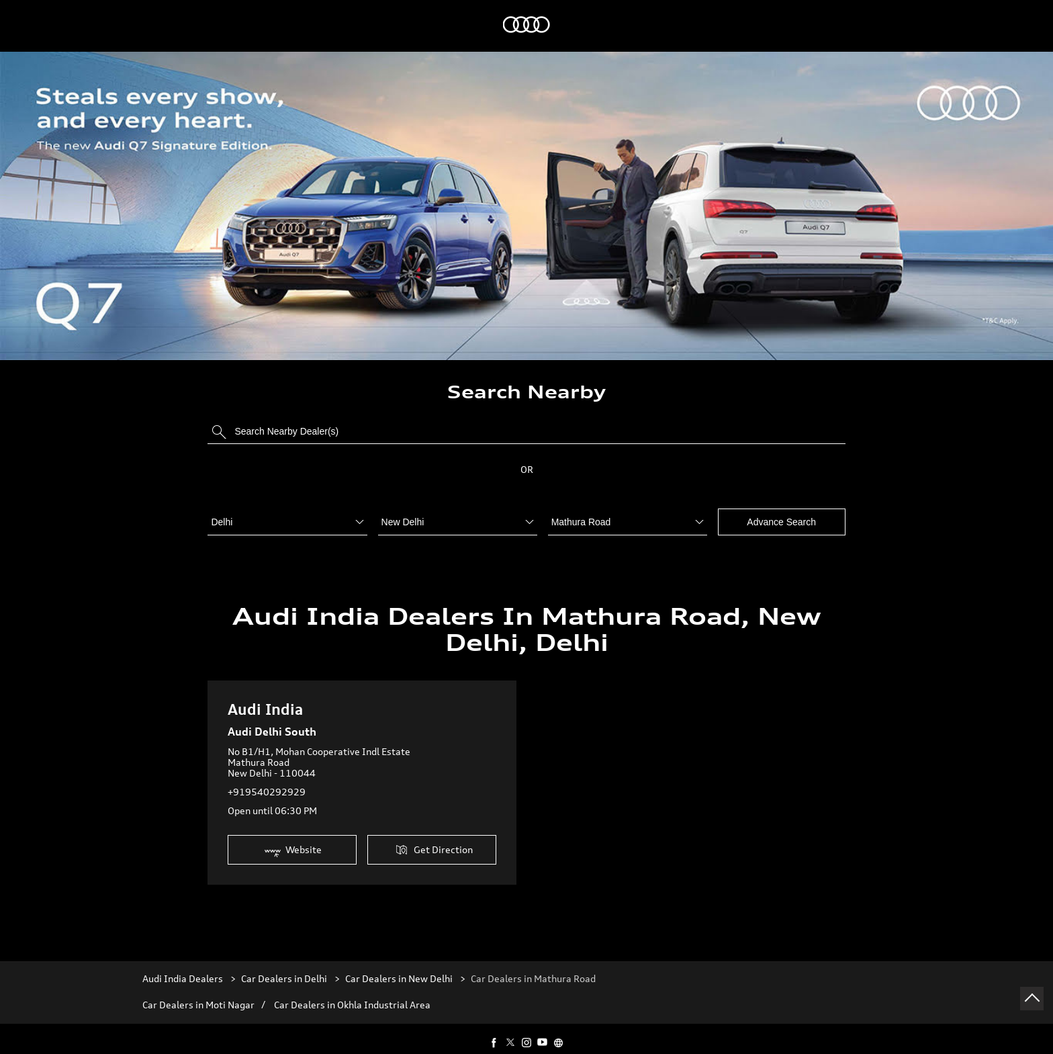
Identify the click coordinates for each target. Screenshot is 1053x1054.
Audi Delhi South (272, 719)
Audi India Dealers (183, 965)
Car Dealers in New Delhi (399, 965)
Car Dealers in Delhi (284, 965)
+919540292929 (267, 778)
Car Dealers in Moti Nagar (198, 992)
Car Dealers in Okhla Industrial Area (352, 992)
